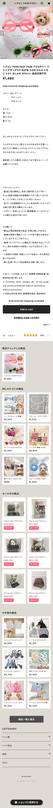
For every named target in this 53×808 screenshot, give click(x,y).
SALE (4, 762)
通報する (46, 325)
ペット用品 (7, 745)
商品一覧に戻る (26, 719)
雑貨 (4, 754)
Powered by (27, 781)
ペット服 (6, 737)
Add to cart (26, 309)
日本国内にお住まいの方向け (26, 317)
